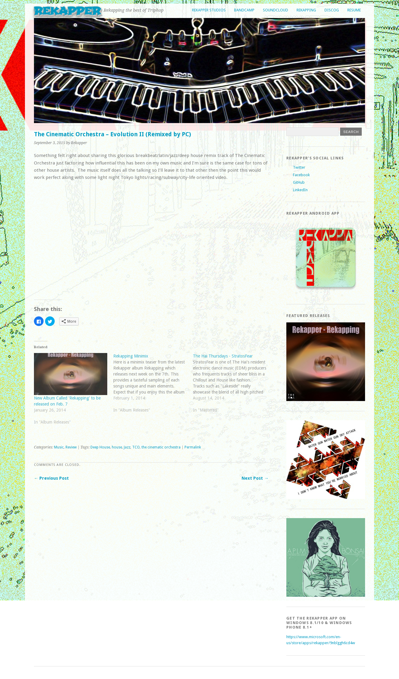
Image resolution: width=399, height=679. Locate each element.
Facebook (301, 175)
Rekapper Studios (209, 10)
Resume (354, 10)
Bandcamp (244, 10)
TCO (136, 447)
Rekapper (67, 11)
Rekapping (306, 10)
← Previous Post (51, 478)
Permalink (192, 447)
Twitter (299, 167)
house (117, 447)
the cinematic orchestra (161, 447)
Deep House (100, 447)
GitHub (299, 182)
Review (71, 447)
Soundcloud (275, 10)
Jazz (127, 447)
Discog (331, 10)
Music (59, 447)
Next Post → (255, 478)
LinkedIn (300, 190)
